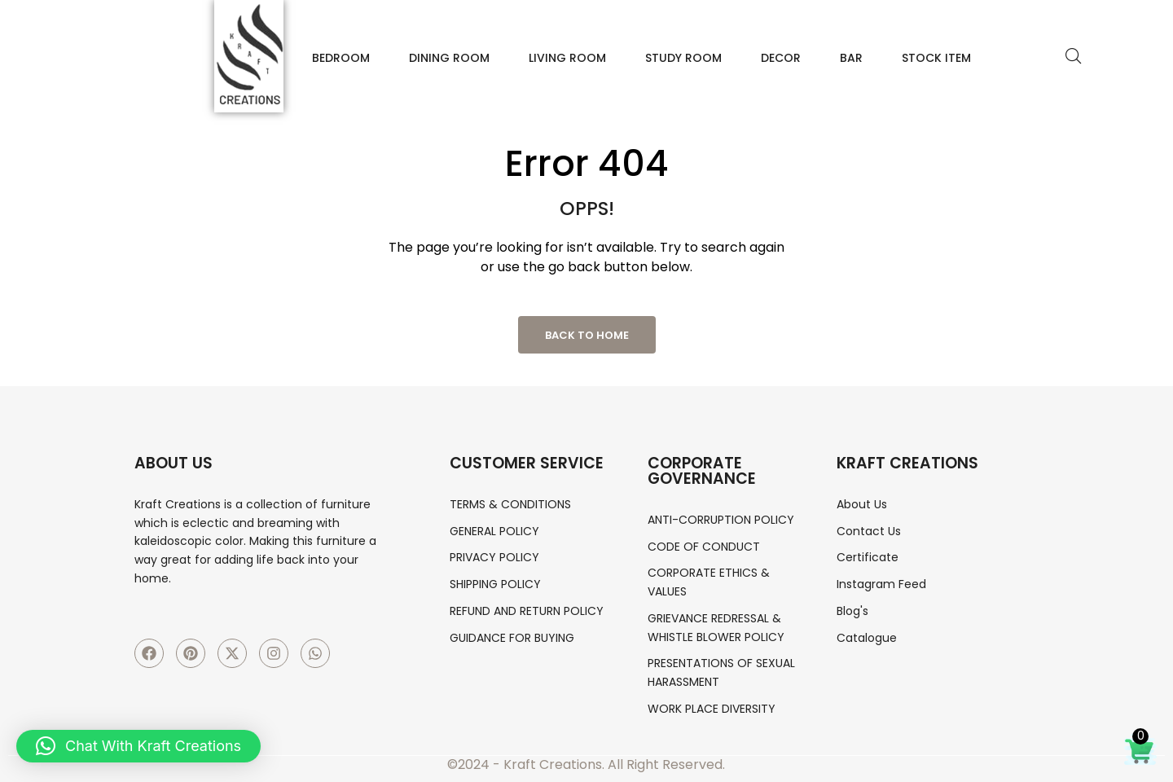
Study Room (683, 58)
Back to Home (587, 335)
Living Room (567, 58)
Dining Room (449, 58)
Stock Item (936, 58)
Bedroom (341, 58)
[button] (138, 746)
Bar (851, 58)
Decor (781, 58)
